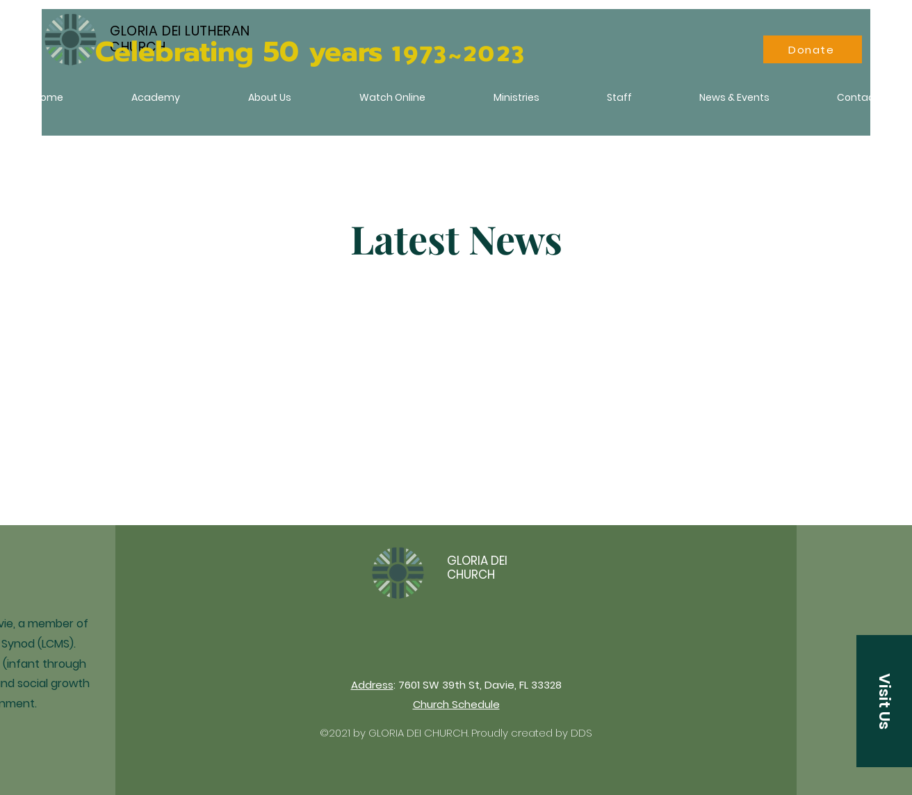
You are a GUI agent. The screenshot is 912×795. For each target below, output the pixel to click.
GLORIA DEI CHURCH (477, 567)
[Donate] (812, 49)
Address (372, 684)
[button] (884, 701)
